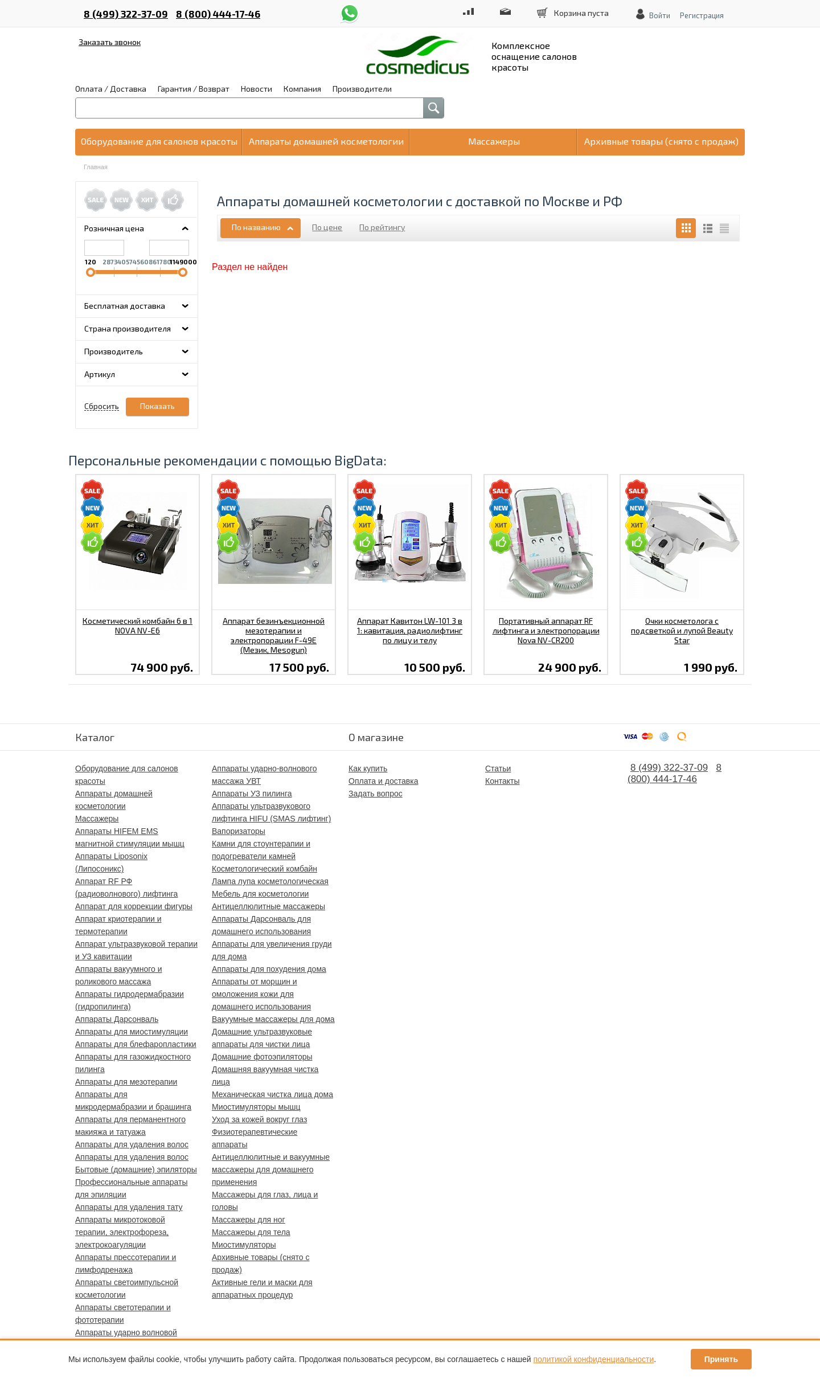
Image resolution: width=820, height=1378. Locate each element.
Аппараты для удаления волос (131, 1144)
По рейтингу (382, 227)
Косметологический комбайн (264, 868)
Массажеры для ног (248, 1219)
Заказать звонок (110, 42)
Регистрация (702, 15)
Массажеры (96, 818)
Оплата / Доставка (110, 88)
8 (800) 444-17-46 (218, 13)
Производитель (113, 351)
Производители (362, 88)
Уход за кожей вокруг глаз (259, 1119)
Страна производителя (127, 328)
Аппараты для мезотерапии (126, 1081)
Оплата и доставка (383, 781)
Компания (302, 88)
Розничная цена (114, 228)
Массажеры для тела (251, 1232)
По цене (327, 227)
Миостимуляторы (244, 1244)
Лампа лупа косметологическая (270, 881)
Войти (659, 15)
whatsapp (349, 7)
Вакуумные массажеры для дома (273, 1019)
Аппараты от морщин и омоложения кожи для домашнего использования (261, 994)
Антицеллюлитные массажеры (268, 906)
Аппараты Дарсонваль (116, 1019)
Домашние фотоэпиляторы (262, 1056)
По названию (256, 227)
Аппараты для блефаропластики (135, 1044)
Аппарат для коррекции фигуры (133, 906)
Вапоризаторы (238, 831)
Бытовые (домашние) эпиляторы (136, 1169)
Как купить (367, 768)
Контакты (502, 781)
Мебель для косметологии (260, 893)
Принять (721, 1359)
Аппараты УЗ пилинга (252, 793)
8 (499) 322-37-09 (126, 13)
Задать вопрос (375, 793)
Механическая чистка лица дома (272, 1094)
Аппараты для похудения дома (269, 969)
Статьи (498, 768)
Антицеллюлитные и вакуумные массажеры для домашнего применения (271, 1169)
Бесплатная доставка (124, 305)
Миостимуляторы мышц (256, 1106)
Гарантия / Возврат (193, 88)
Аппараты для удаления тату (129, 1207)
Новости (256, 88)
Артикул (99, 374)
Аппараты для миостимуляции (131, 1031)
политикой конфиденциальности (594, 1359)
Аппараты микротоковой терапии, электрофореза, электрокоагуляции (122, 1232)
